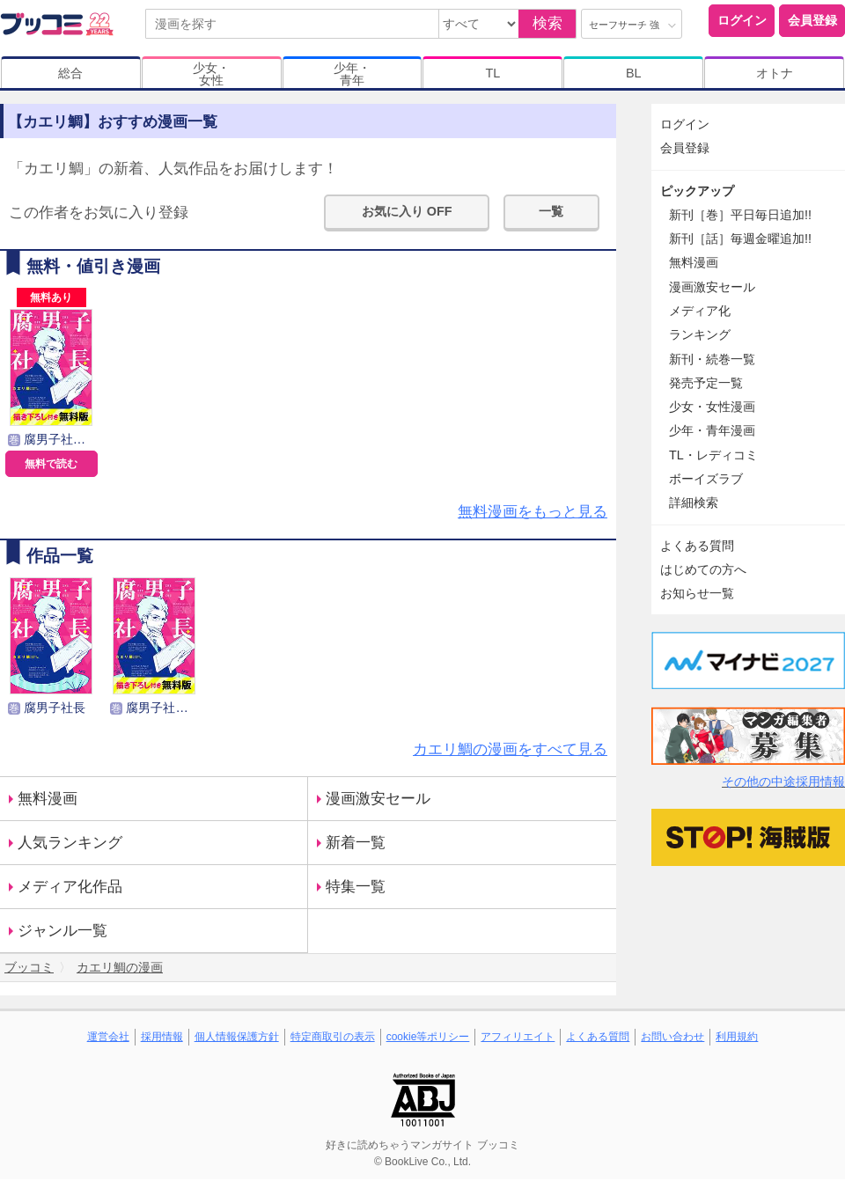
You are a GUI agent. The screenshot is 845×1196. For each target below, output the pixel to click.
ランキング (700, 334)
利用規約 (737, 1037)
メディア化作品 (70, 886)
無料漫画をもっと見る (532, 511)
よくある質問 (697, 546)
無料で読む (51, 464)
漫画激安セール (378, 798)
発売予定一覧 (706, 383)
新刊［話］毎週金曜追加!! (740, 238)
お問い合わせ (672, 1037)
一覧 (551, 211)
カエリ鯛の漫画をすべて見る (510, 749)
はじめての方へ (703, 569)
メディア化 (700, 311)
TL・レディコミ (713, 455)
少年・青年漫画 (712, 430)
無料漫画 (47, 798)
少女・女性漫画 (712, 407)
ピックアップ (697, 191)
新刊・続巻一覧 (712, 359)
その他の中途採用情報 (783, 781)
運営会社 (108, 1037)
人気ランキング (70, 842)
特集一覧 (356, 886)
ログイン (742, 20)
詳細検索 (693, 502)
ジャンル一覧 (62, 930)
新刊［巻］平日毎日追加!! (740, 215)
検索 (547, 23)
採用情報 (162, 1037)
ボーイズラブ (706, 479)
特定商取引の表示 (332, 1037)
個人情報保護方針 (237, 1037)
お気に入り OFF (407, 211)
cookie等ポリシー (428, 1037)
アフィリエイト (518, 1037)
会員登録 (812, 20)
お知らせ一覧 (697, 593)
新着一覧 (356, 842)
